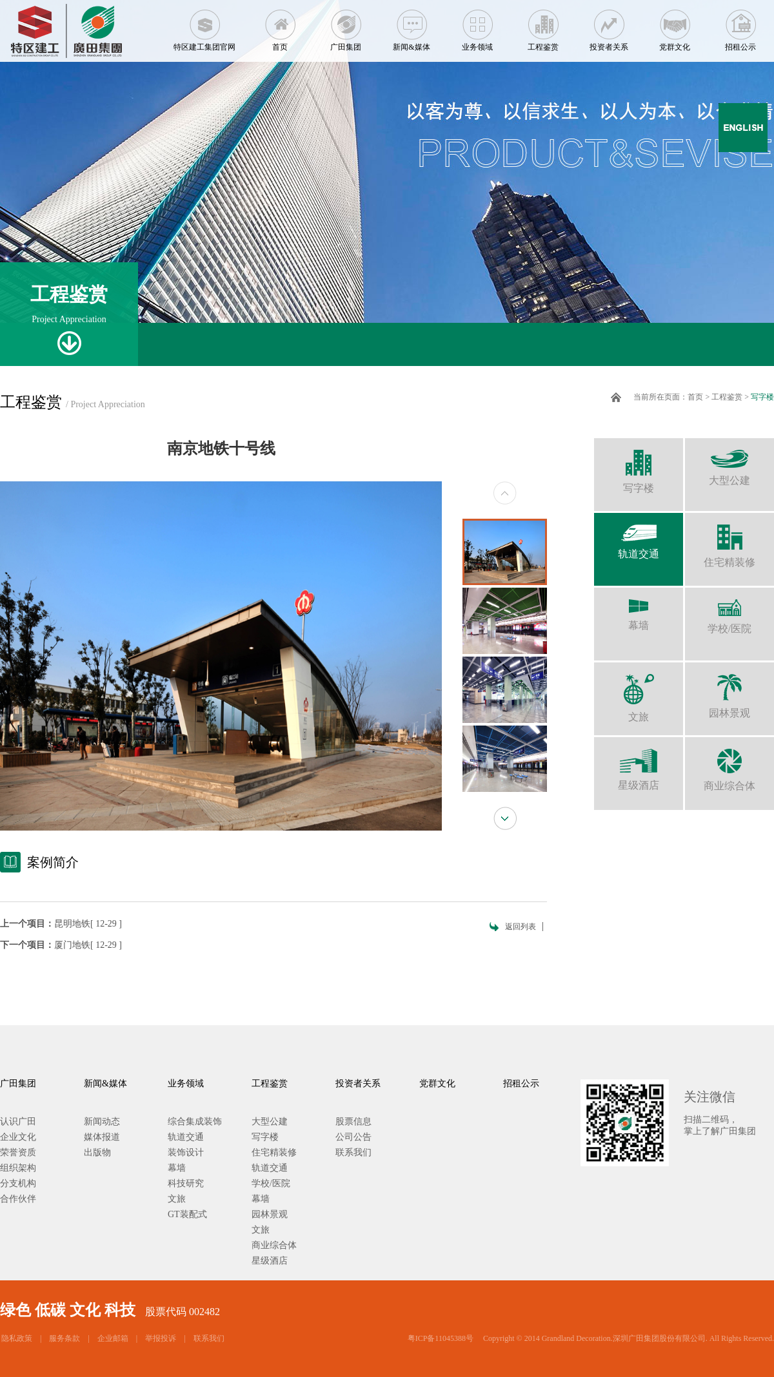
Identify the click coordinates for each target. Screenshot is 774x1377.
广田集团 (345, 26)
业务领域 (477, 26)
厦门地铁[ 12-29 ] (88, 945)
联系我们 (353, 1152)
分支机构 (18, 1183)
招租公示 (740, 26)
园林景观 (729, 690)
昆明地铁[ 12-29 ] (88, 924)
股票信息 (353, 1121)
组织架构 (18, 1168)
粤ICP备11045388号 (440, 1338)
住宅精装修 (729, 540)
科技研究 (186, 1183)
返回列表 (520, 926)
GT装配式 (187, 1214)
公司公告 (353, 1137)
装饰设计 (186, 1152)
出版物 (97, 1152)
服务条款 (64, 1338)
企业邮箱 (112, 1338)
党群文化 (674, 26)
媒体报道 (102, 1137)
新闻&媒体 (411, 26)
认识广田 (18, 1121)
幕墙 (638, 609)
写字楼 (762, 396)
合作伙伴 (18, 1199)
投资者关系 (609, 26)
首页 (280, 26)
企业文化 (18, 1137)
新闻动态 (102, 1121)
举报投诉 (160, 1338)
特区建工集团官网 (204, 26)
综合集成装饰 (195, 1121)
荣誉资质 (18, 1152)
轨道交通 (638, 536)
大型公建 (729, 462)
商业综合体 (729, 764)
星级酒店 (638, 764)
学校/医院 (729, 611)
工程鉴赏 (543, 26)
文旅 (638, 692)
